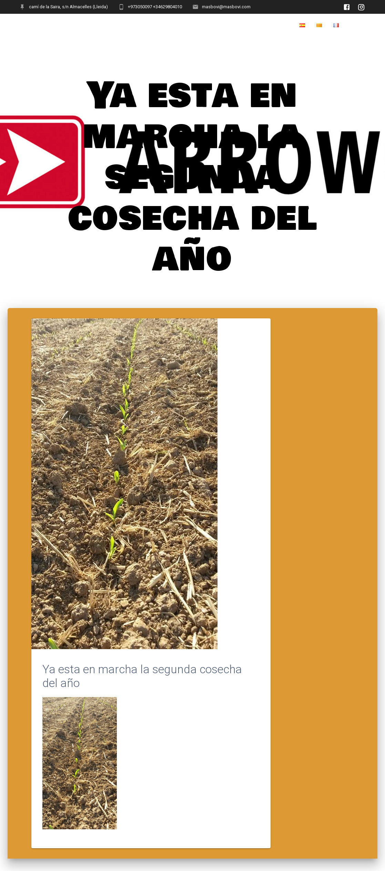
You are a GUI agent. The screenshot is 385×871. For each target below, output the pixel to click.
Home (358, 25)
